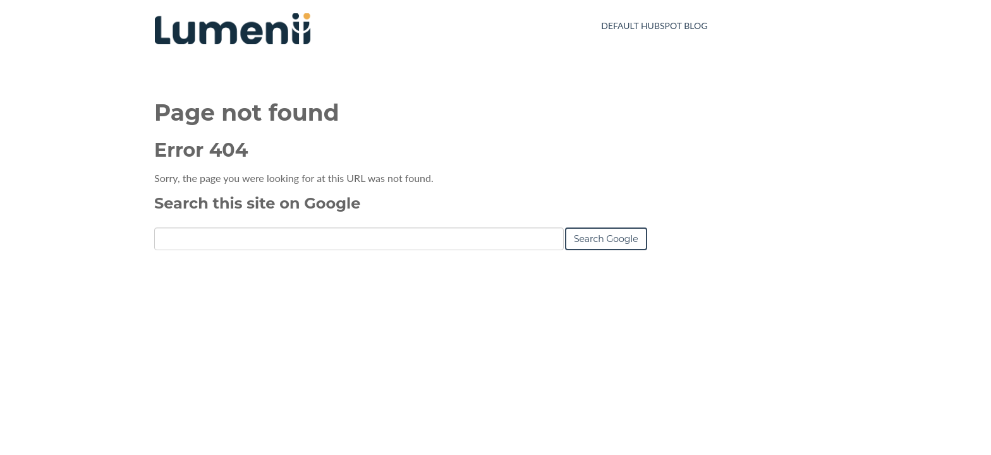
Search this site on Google (257, 203)
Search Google (606, 239)
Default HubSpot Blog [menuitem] (654, 25)
